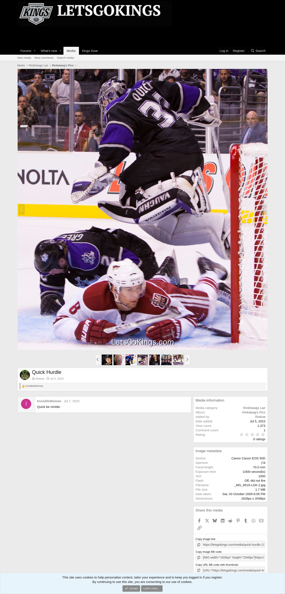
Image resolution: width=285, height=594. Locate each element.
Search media (65, 57)
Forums (26, 51)
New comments (44, 57)
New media (24, 57)
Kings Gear (90, 51)
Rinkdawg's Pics (253, 412)
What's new (49, 51)
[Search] (258, 51)
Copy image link (205, 539)
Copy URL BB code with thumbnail (217, 564)
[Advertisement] (94, 36)
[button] (35, 51)
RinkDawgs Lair (254, 408)
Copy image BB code (209, 551)
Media (71, 51)
